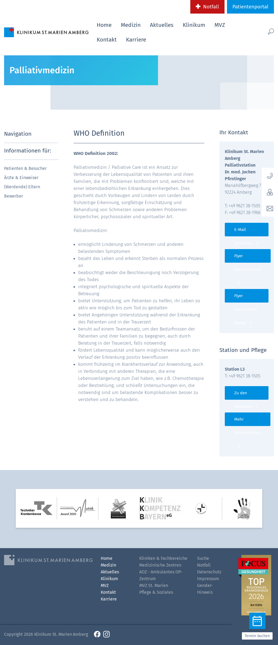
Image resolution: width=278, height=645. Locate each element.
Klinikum (194, 24)
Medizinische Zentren (160, 565)
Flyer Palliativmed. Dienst (246, 298)
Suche (203, 558)
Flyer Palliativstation (247, 258)
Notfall (211, 7)
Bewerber (13, 196)
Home (104, 24)
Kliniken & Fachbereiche (163, 558)
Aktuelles (161, 24)
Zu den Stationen (243, 395)
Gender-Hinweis (205, 589)
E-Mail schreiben (243, 231)
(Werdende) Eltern (22, 186)
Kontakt (107, 39)
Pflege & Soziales (156, 592)
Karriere (136, 39)
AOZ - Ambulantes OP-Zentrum (160, 575)
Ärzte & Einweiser (21, 177)
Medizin (131, 24)
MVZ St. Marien (153, 585)
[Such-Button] (266, 31)
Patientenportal (250, 7)
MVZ (219, 24)
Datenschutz (209, 571)
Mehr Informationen (247, 421)
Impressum (208, 578)
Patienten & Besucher (25, 168)
